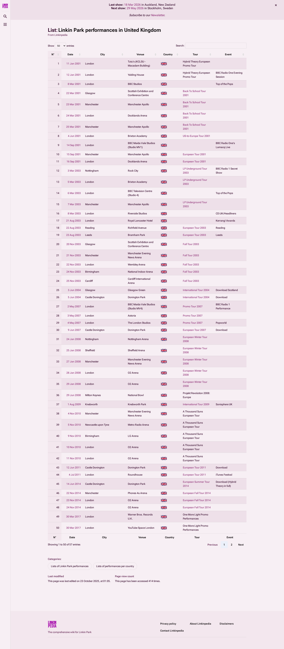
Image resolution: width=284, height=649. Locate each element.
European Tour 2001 (194, 154)
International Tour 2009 (196, 404)
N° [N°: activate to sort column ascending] (53, 54)
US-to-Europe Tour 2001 (196, 135)
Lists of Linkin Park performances (69, 566)
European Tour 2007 (194, 329)
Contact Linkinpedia (172, 630)
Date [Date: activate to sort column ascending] (70, 54)
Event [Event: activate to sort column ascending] (228, 54)
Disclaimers (227, 623)
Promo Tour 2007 (193, 306)
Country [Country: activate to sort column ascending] (168, 54)
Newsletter (157, 15)
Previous (212, 544)
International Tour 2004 (196, 290)
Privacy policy (168, 623)
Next (241, 544)
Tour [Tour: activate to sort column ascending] (195, 54)
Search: (211, 45)
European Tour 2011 (194, 467)
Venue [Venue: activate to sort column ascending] (140, 54)
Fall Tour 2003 (191, 244)
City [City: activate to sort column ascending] (102, 54)
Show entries (61, 45)
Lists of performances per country (115, 566)
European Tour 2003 (194, 227)
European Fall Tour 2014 (197, 493)
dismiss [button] (276, 5)
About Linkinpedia (200, 623)
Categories (54, 559)
